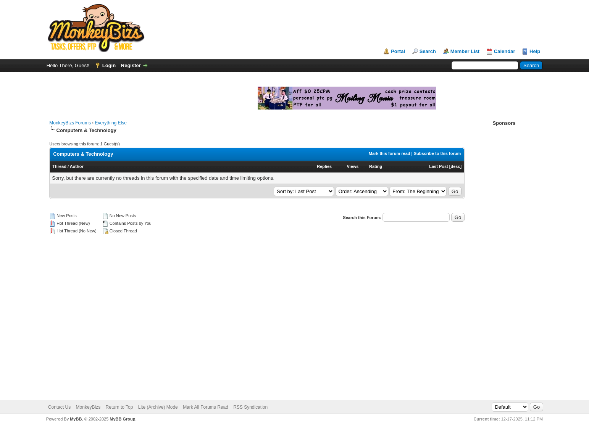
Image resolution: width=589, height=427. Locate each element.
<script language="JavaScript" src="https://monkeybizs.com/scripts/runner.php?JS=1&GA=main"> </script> (166, 96)
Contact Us (59, 407)
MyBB (76, 419)
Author (77, 166)
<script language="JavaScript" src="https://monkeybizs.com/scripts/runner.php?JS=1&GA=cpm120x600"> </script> (503, 241)
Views (352, 166)
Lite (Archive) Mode (158, 407)
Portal (398, 51)
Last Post (438, 166)
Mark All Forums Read (205, 407)
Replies (324, 166)
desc (455, 166)
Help (534, 51)
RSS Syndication (250, 407)
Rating (375, 166)
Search (428, 51)
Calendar (504, 51)
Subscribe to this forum (437, 153)
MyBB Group (122, 419)
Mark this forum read (389, 153)
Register (131, 65)
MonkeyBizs (88, 407)
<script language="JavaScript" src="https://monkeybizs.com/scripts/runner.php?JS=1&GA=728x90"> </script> (317, 28)
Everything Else (111, 123)
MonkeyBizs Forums (70, 123)
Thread (59, 166)
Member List (465, 51)
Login (109, 65)
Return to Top (119, 407)
